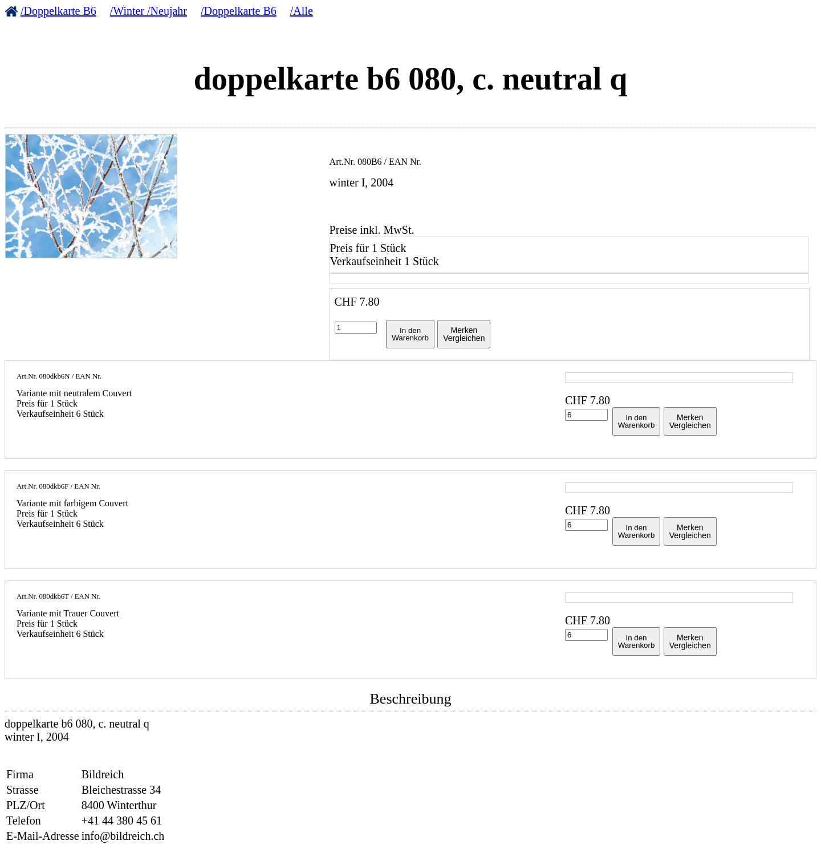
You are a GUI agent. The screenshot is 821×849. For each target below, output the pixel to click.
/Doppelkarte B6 (58, 11)
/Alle (301, 11)
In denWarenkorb (410, 334)
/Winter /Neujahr (148, 11)
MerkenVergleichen (464, 334)
